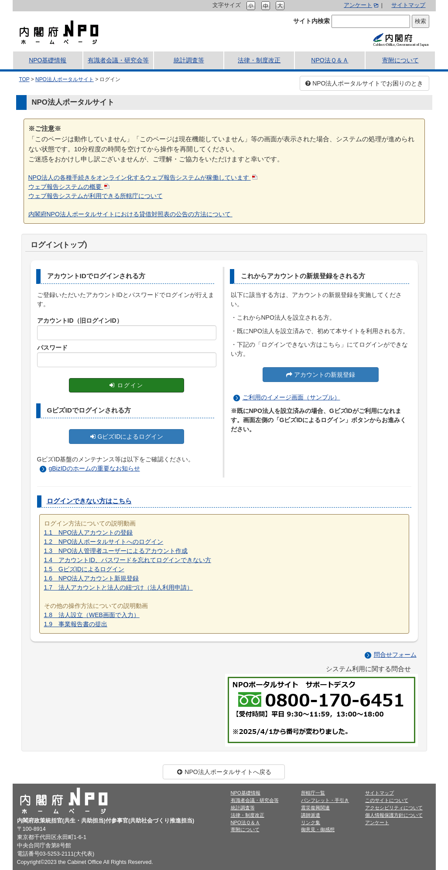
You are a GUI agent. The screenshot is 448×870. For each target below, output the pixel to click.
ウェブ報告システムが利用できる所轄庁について (95, 195)
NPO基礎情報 (47, 60)
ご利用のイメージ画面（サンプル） (291, 397)
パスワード (52, 347)
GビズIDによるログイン (127, 436)
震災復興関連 (315, 807)
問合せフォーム (395, 654)
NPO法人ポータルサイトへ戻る (224, 771)
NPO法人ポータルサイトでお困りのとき (364, 83)
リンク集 (310, 822)
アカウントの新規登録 (320, 374)
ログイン (126, 385)
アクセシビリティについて (394, 807)
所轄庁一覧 (313, 792)
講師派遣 (310, 815)
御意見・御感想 (318, 829)
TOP (24, 79)
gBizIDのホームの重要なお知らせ (94, 468)
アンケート (358, 5)
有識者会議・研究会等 (118, 60)
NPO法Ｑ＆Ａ (329, 60)
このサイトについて (386, 800)
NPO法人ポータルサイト (64, 79)
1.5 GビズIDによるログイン (84, 569)
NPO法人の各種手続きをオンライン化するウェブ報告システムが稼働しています (139, 177)
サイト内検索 (311, 20)
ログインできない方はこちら (89, 501)
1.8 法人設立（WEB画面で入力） (92, 614)
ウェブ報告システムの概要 (65, 186)
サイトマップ (408, 5)
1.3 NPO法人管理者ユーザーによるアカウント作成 (116, 550)
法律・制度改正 (259, 60)
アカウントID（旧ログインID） (80, 320)
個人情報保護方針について (394, 815)
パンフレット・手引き (325, 800)
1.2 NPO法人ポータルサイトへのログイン (104, 541)
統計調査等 (189, 60)
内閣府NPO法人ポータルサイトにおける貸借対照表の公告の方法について (130, 214)
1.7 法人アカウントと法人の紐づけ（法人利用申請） (118, 587)
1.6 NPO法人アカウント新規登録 (91, 578)
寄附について (400, 60)
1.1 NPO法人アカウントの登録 (88, 532)
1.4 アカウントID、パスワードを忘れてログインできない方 (127, 559)
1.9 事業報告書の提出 (75, 624)
